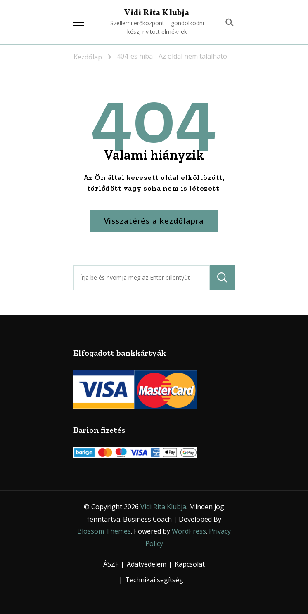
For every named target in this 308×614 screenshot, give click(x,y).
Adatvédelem (146, 564)
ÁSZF (110, 564)
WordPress (189, 531)
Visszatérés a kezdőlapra (154, 221)
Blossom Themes (104, 531)
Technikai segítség (154, 579)
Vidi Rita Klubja (156, 13)
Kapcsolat (190, 564)
